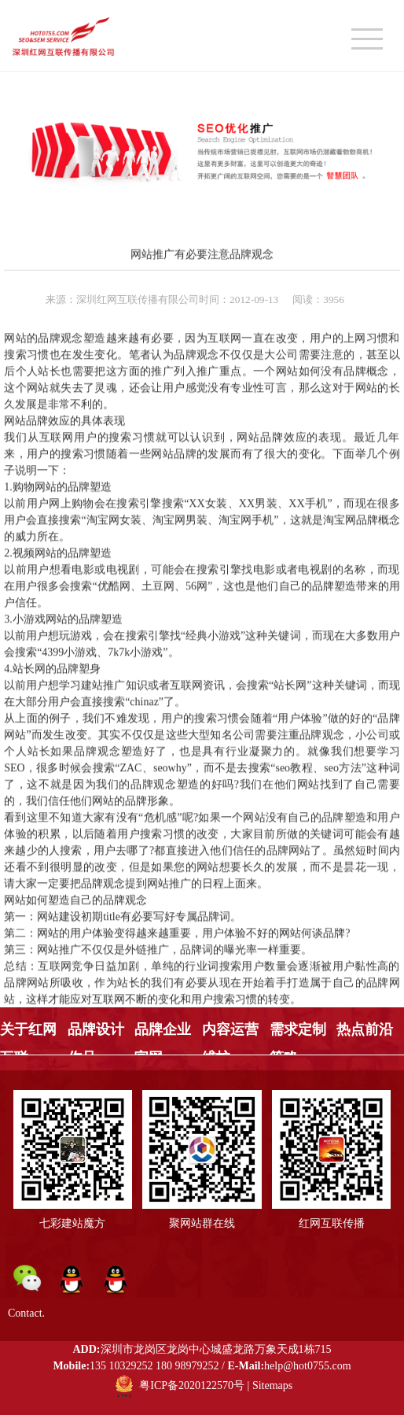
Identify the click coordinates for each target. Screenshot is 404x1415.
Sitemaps (272, 1386)
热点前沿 (364, 1029)
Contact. (26, 1313)
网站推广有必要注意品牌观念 (202, 254)
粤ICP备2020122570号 (191, 1386)
